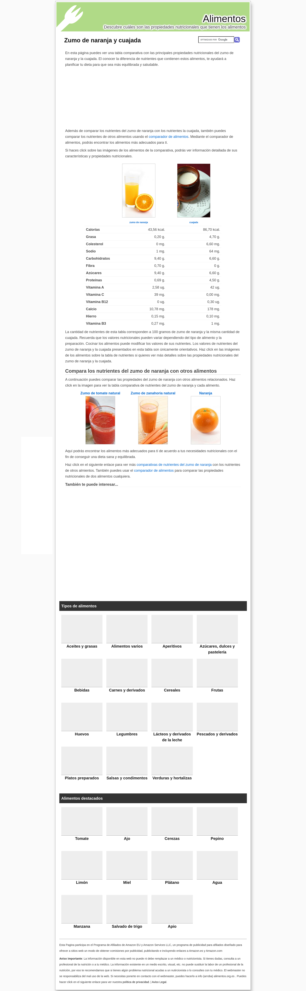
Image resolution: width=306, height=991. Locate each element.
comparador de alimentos (168, 137)
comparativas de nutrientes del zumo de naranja (174, 465)
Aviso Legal (159, 982)
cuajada (193, 222)
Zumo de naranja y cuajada (102, 40)
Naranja (205, 393)
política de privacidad (136, 982)
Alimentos (224, 18)
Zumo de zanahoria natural (153, 393)
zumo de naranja (138, 222)
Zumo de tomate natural (100, 393)
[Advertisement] (153, 97)
